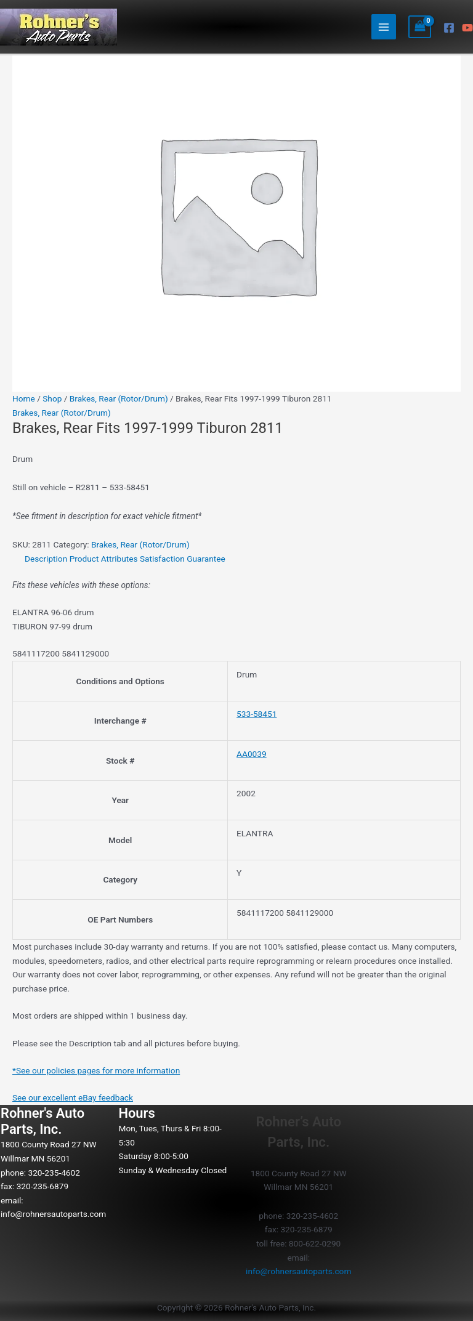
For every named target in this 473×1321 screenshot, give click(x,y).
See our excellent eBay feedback (72, 1097)
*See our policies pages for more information (96, 1070)
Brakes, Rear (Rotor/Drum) (119, 398)
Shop (52, 398)
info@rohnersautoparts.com (53, 1214)
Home (23, 398)
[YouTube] (467, 27)
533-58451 (256, 714)
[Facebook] (449, 27)
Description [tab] (46, 559)
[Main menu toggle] (384, 26)
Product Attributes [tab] (104, 559)
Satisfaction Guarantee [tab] (182, 559)
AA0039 (251, 754)
